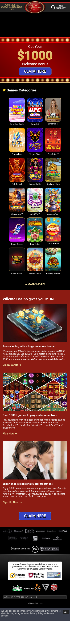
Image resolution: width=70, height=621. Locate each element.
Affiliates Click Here (35, 603)
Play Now (8, 433)
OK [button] (65, 612)
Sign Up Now (11, 502)
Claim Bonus (10, 364)
